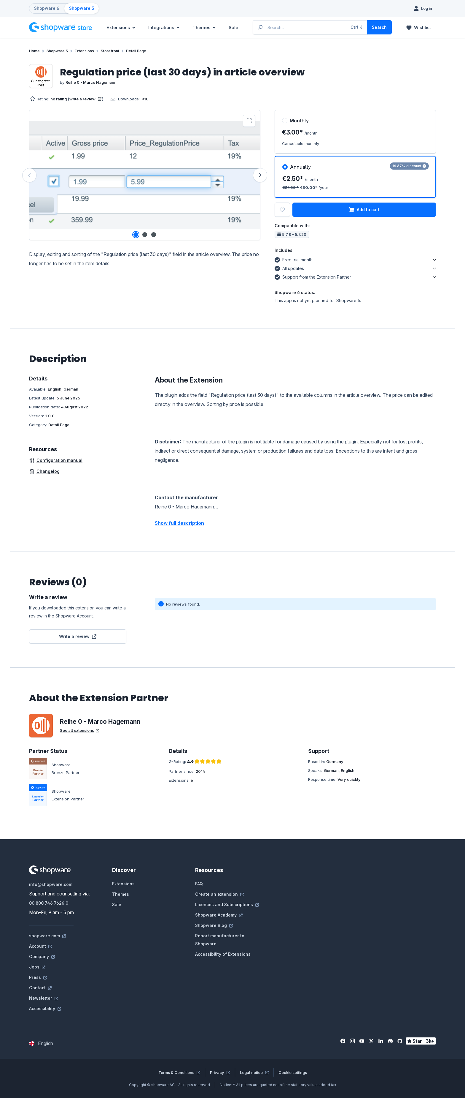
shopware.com (47, 936)
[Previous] (29, 175)
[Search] (379, 27)
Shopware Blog (214, 925)
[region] (144, 175)
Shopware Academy (219, 915)
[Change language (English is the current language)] (41, 1043)
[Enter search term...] (310, 27)
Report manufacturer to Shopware (219, 939)
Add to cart (364, 209)
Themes (120, 894)
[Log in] (423, 8)
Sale (116, 904)
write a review (85, 99)
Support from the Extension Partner (313, 276)
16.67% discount (409, 166)
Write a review (77, 636)
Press (38, 977)
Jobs (37, 967)
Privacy (220, 1072)
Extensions (123, 883)
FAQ (199, 883)
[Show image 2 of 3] (144, 234)
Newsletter (43, 998)
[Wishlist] (418, 27)
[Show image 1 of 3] (135, 234)
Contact (40, 988)
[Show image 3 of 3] (153, 234)
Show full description (179, 523)
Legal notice (254, 1072)
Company (42, 956)
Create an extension (219, 894)
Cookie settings (292, 1072)
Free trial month (294, 259)
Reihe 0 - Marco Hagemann (91, 82)
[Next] (260, 175)
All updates (289, 267)
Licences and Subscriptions (227, 904)
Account (40, 946)
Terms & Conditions (179, 1072)
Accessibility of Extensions (223, 954)
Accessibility (45, 1008)
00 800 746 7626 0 (48, 903)
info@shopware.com (50, 884)
